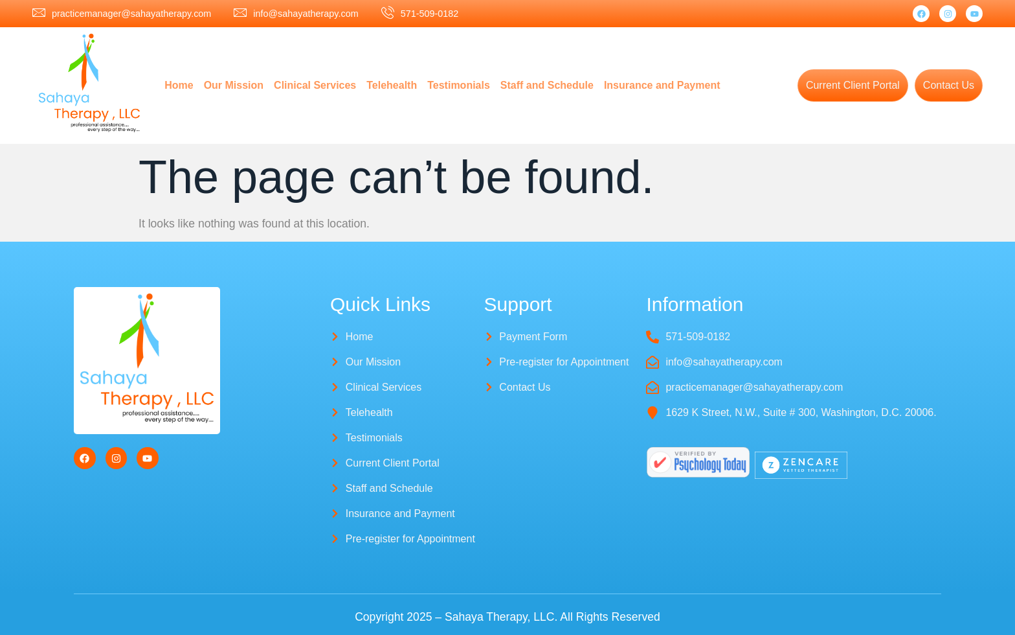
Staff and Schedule (547, 85)
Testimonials (458, 85)
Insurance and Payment (662, 85)
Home (178, 85)
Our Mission (233, 85)
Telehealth (391, 85)
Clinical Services (315, 85)
